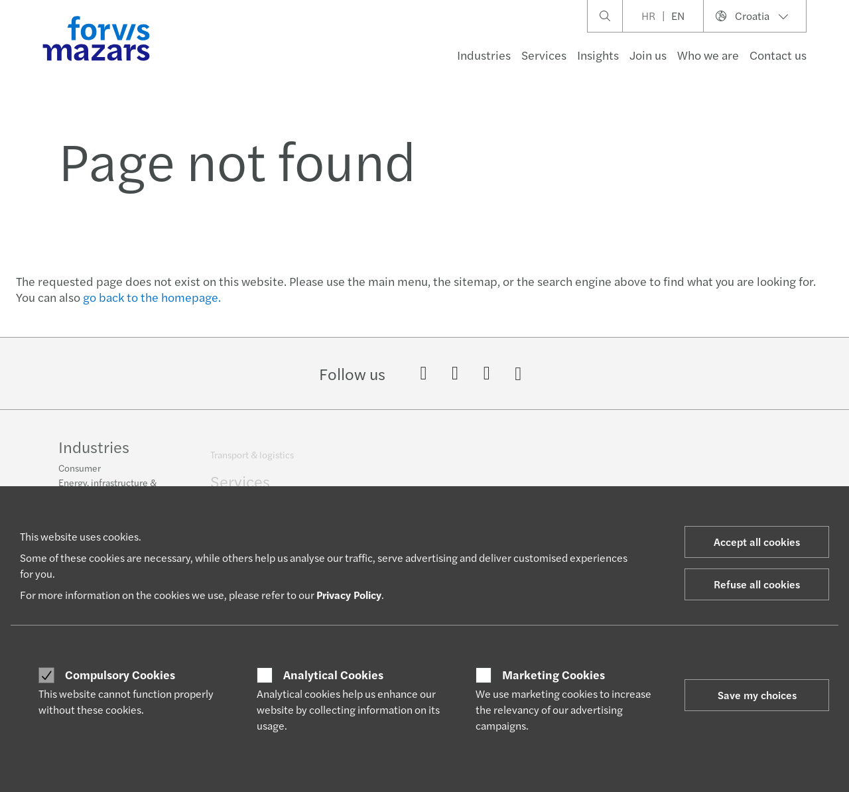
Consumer (79, 473)
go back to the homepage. (152, 297)
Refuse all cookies (757, 584)
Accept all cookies (757, 541)
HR (648, 15)
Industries (484, 54)
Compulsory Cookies (120, 675)
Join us (648, 54)
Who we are (708, 54)
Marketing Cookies (553, 675)
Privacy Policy (348, 594)
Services (543, 54)
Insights (598, 54)
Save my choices (757, 694)
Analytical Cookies (333, 675)
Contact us (778, 54)
